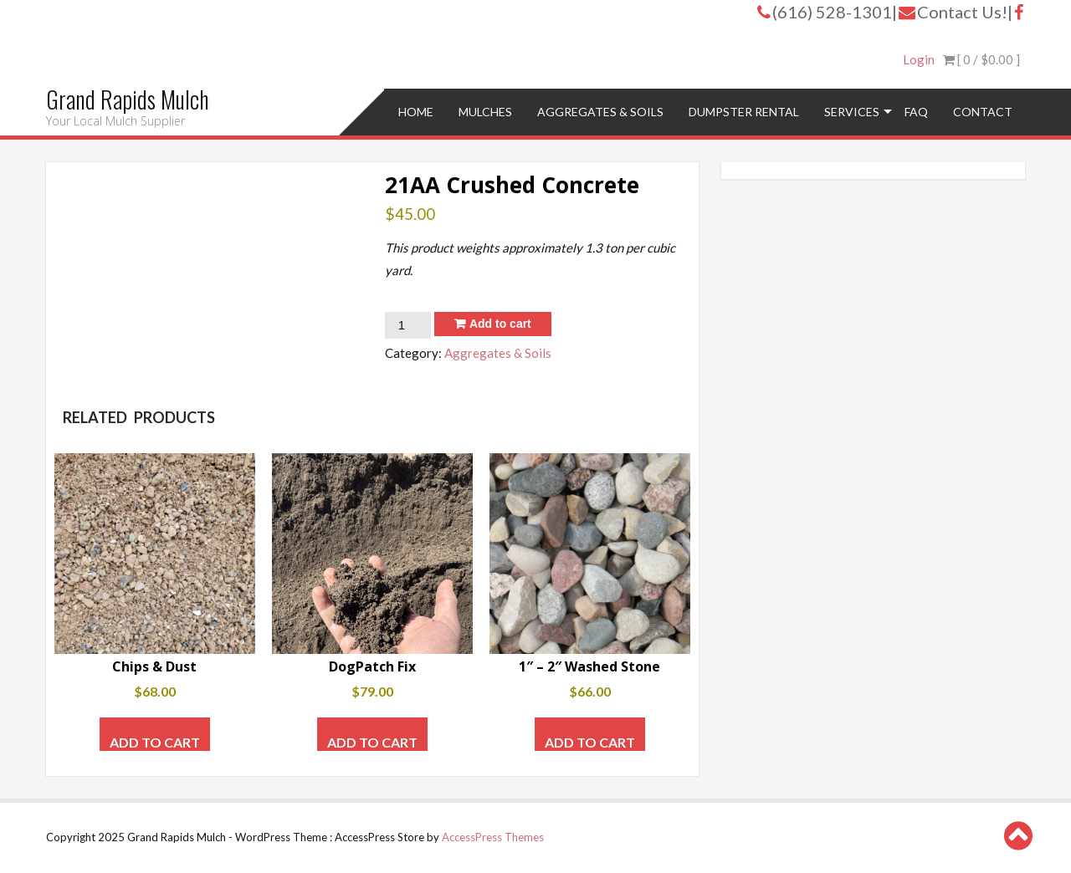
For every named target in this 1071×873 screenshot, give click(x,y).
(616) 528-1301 (824, 12)
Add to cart (500, 323)
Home (415, 112)
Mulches (485, 112)
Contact (982, 112)
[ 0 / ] (981, 59)
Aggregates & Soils (600, 112)
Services (851, 112)
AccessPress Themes (493, 837)
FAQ (916, 112)
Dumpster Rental (744, 112)
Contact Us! (953, 12)
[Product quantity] (407, 325)
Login (919, 59)
